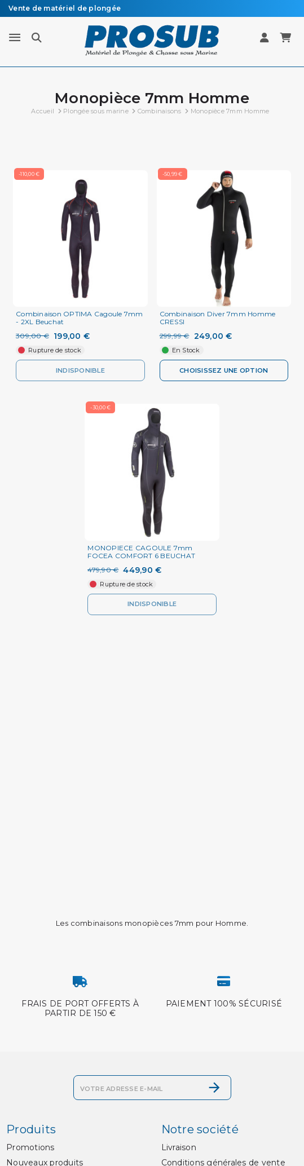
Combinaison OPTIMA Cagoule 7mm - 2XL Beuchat (79, 318)
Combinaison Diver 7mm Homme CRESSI (218, 318)
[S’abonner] (214, 1087)
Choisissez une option (223, 370)
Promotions (30, 1147)
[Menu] (15, 38)
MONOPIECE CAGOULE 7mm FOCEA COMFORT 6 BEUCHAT (141, 552)
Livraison (178, 1147)
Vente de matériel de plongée (64, 8)
